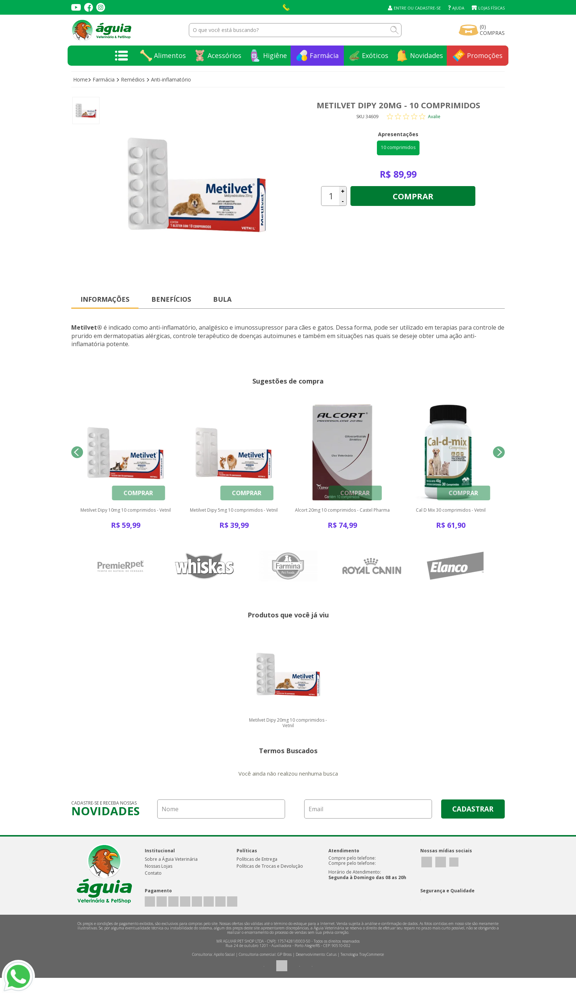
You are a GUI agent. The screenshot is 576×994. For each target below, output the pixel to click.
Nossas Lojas (158, 882)
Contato (153, 889)
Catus (331, 970)
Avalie (434, 116)
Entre (400, 8)
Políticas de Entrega (257, 875)
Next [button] (499, 457)
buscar (395, 30)
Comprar (413, 196)
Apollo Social (224, 970)
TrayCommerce (371, 970)
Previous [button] (77, 457)
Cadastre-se (428, 8)
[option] (86, 110)
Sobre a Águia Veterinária (171, 875)
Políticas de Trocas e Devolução (270, 882)
